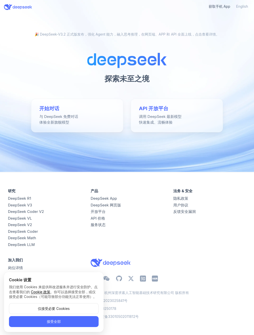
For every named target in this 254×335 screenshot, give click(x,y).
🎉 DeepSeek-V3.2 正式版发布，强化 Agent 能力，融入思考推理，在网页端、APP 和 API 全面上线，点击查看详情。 (127, 34)
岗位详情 (15, 267)
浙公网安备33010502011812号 (115, 316)
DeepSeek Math (22, 238)
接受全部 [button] (54, 321)
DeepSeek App (104, 198)
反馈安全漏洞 (184, 211)
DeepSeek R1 (19, 198)
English (242, 6)
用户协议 (180, 205)
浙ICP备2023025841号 (109, 300)
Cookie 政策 (40, 292)
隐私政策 (180, 198)
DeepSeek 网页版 (106, 205)
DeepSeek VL (20, 218)
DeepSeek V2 (20, 224)
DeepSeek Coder (23, 231)
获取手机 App (219, 6)
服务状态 (98, 224)
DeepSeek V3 (20, 205)
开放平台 (98, 211)
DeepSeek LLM (21, 244)
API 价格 (98, 218)
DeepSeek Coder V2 (26, 211)
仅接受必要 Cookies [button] (53, 308)
